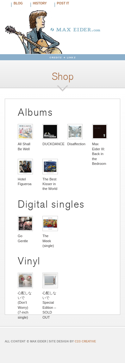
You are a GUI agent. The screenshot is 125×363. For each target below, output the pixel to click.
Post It (63, 3)
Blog (18, 3)
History (40, 3)
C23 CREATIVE (85, 341)
